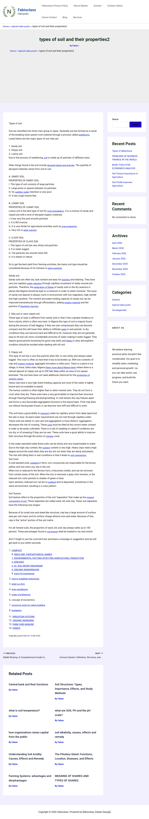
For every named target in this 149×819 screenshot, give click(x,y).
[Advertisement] (74, 74)
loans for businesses (25, 573)
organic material (72, 302)
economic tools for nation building (29, 605)
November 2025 (120, 269)
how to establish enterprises (26, 578)
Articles (95, 5)
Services (54, 17)
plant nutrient (30, 230)
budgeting (17, 610)
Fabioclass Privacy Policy (54, 5)
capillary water (22, 192)
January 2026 (119, 258)
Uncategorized (119, 310)
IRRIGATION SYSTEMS (24, 616)
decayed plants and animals (61, 165)
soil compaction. (79, 455)
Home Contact (130, 5)
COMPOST (17, 550)
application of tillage (44, 287)
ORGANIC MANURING (24, 620)
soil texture (52, 531)
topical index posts (122, 304)
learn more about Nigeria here (61, 367)
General (116, 299)
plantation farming (29, 306)
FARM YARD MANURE (24, 624)
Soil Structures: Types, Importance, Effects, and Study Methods (75, 689)
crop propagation (56, 211)
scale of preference (21, 594)
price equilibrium (20, 589)
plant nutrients (55, 268)
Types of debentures (122, 150)
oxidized (34, 463)
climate (50, 436)
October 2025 (119, 274)
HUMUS (17, 628)
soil (46, 157)
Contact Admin (111, 5)
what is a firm (19, 584)
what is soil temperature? (25, 710)
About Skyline (79, 5)
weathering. (84, 134)
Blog (43, 17)
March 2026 (118, 248)
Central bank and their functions (29, 684)
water (64, 329)
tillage (69, 340)
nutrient (46, 447)
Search (115, 119)
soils (49, 424)
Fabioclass (27, 10)
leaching (66, 279)
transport (45, 413)
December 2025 (120, 263)
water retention (35, 283)
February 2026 (119, 253)
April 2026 (117, 243)
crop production (70, 226)
